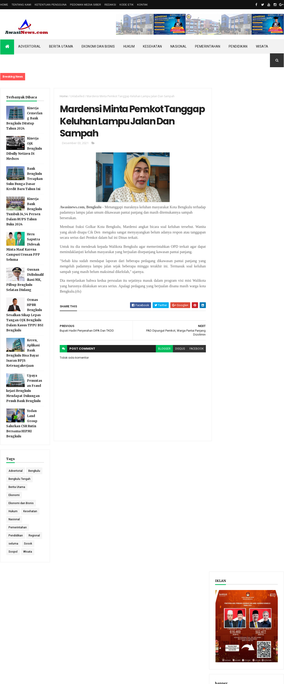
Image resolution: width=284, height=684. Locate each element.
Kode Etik (127, 4)
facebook (195, 349)
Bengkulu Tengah (19, 487)
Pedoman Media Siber (85, 4)
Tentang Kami (21, 4)
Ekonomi (14, 503)
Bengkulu (14, 479)
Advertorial (29, 46)
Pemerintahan (207, 46)
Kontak (142, 4)
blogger (162, 349)
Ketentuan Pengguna (51, 4)
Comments (266, 241)
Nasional (178, 46)
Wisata (262, 46)
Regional (34, 543)
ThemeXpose (24, 677)
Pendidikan (238, 46)
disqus (178, 349)
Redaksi (110, 4)
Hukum (129, 46)
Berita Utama (61, 46)
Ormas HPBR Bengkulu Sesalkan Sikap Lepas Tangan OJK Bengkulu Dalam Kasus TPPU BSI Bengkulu (24, 315)
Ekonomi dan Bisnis (98, 46)
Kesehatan (152, 46)
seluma (13, 551)
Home (4, 4)
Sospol (13, 559)
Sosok (28, 551)
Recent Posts (231, 241)
